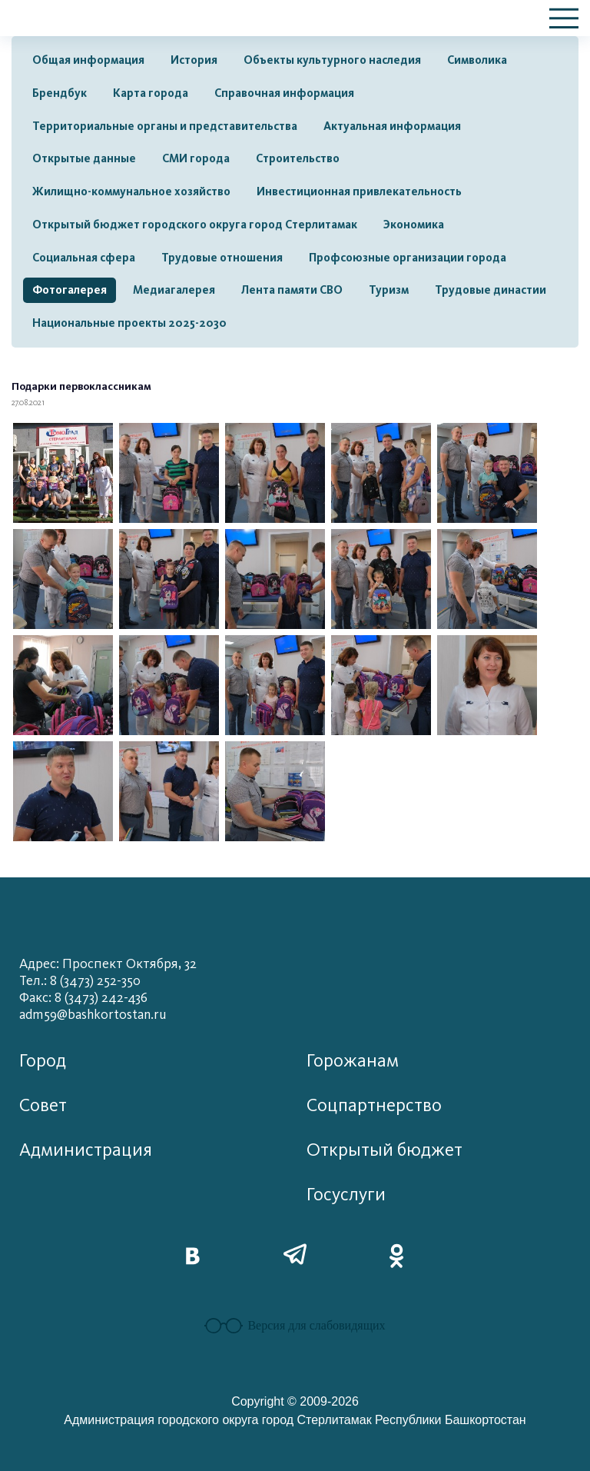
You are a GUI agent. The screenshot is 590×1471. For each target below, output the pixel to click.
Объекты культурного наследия (332, 60)
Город (42, 1060)
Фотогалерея (69, 290)
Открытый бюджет (384, 1150)
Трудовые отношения (222, 258)
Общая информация (88, 60)
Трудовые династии (490, 290)
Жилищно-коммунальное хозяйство (131, 191)
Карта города (150, 93)
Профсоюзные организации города (407, 258)
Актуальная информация (392, 126)
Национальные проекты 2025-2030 (129, 323)
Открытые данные (84, 158)
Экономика (413, 224)
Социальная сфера (83, 258)
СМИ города (196, 158)
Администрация (85, 1150)
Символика (477, 60)
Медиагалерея (174, 290)
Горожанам (353, 1060)
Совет (43, 1105)
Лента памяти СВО (292, 290)
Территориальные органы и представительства (164, 126)
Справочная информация (284, 93)
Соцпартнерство (374, 1105)
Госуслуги (346, 1194)
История (194, 60)
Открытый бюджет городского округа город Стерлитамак (194, 224)
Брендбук (59, 93)
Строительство (298, 158)
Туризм (389, 290)
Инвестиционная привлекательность (359, 191)
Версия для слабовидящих (294, 1325)
